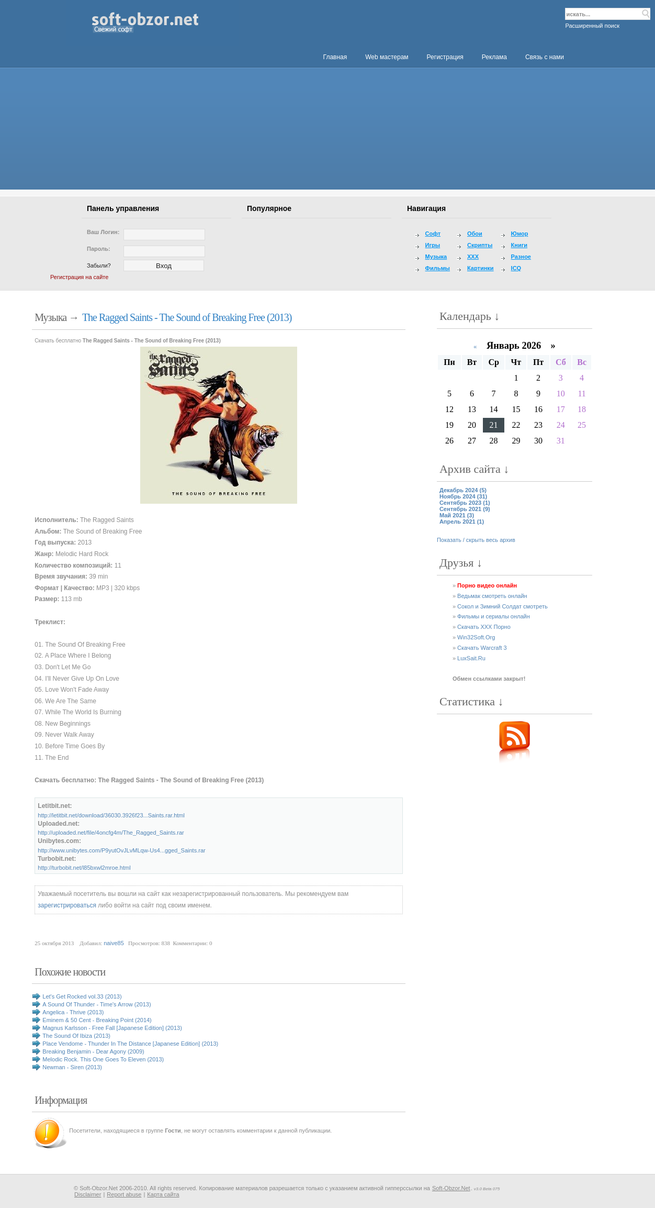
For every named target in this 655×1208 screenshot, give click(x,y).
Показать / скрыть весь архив (476, 540)
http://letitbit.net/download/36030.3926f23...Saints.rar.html (111, 815)
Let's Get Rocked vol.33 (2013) (81, 996)
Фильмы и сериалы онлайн (493, 616)
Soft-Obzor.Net (451, 1188)
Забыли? (99, 265)
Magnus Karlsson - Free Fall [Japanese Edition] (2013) (112, 1028)
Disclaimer (87, 1194)
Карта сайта (163, 1194)
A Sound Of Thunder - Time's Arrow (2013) (96, 1004)
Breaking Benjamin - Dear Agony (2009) (93, 1051)
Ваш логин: (103, 232)
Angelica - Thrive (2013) (73, 1012)
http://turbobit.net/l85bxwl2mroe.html (84, 868)
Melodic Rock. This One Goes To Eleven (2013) (103, 1059)
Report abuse (124, 1194)
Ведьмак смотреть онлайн (492, 596)
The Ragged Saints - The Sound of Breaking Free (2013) (186, 317)
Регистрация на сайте (79, 277)
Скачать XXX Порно (484, 627)
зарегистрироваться (67, 905)
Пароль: (98, 249)
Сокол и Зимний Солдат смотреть (502, 606)
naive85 (114, 943)
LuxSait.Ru (471, 658)
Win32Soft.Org (476, 637)
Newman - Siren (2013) (72, 1067)
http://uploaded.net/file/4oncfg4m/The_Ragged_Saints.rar (111, 832)
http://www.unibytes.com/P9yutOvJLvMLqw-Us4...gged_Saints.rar (121, 850)
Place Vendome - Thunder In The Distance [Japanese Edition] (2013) (130, 1043)
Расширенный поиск (592, 26)
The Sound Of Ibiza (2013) (76, 1036)
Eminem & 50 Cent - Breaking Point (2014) (97, 1020)
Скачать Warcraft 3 (482, 648)
